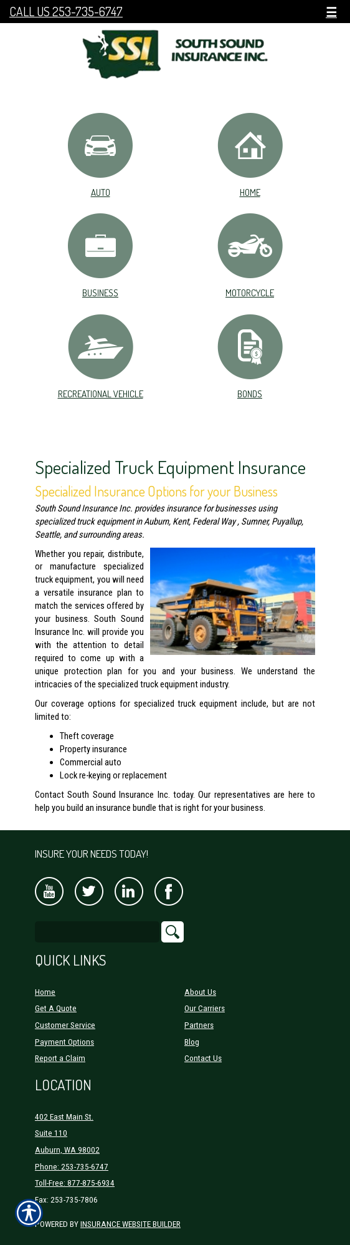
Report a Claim (60, 1058)
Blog (191, 1042)
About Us (200, 992)
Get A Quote (56, 1008)
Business (100, 255)
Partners (199, 1025)
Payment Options (64, 1042)
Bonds (250, 356)
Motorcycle (250, 255)
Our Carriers (204, 1008)
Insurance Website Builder (130, 1224)
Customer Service (65, 1025)
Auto (100, 154)
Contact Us (203, 1058)
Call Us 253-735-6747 (66, 11)
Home (250, 154)
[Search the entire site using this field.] (97, 931)
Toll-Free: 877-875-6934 (75, 1183)
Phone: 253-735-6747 (71, 1166)
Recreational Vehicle (100, 356)
